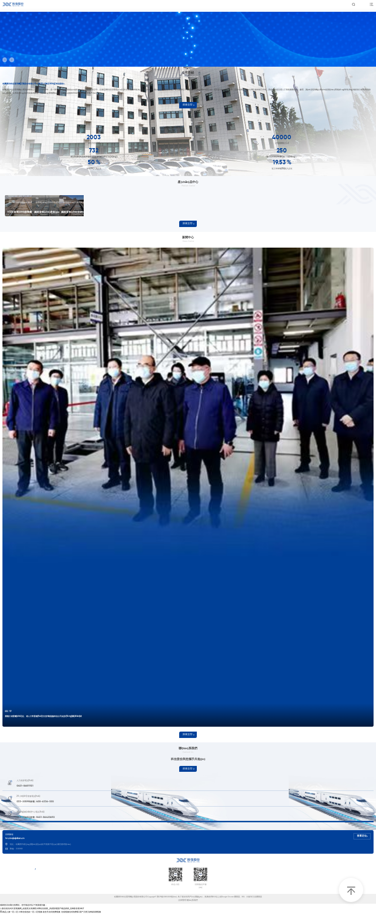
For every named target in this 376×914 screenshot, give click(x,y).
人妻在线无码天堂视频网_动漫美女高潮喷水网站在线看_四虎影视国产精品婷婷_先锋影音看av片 (42, 908)
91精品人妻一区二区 (9, 912)
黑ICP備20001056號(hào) (167, 897)
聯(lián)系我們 (192, 900)
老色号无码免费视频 (51, 912)
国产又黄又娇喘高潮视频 (90, 912)
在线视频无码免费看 (70, 912)
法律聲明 (182, 900)
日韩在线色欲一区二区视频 (30, 912)
